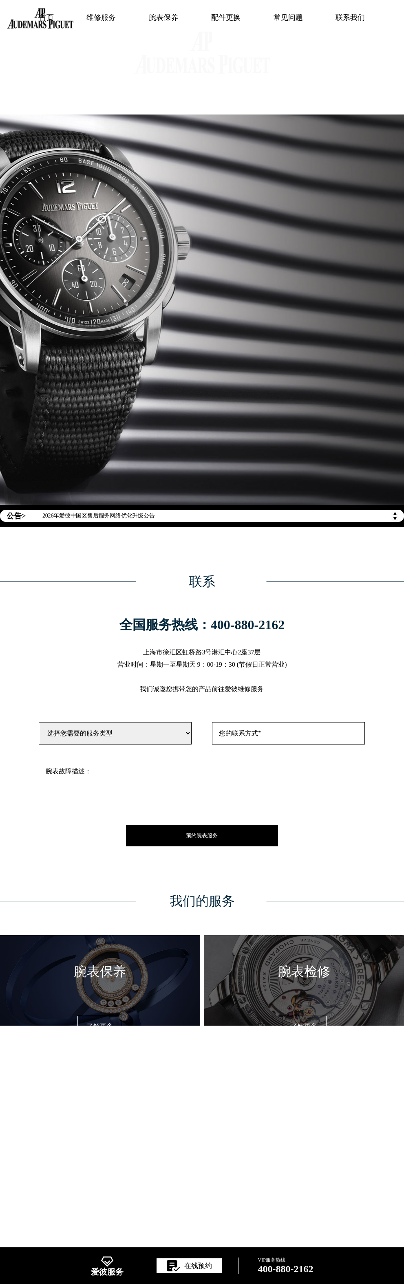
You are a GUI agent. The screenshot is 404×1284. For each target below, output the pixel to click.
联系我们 (350, 17)
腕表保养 (163, 17)
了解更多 (100, 1026)
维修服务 (101, 17)
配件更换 (226, 17)
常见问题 (288, 17)
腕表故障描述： (202, 779)
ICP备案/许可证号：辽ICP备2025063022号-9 (202, 1164)
